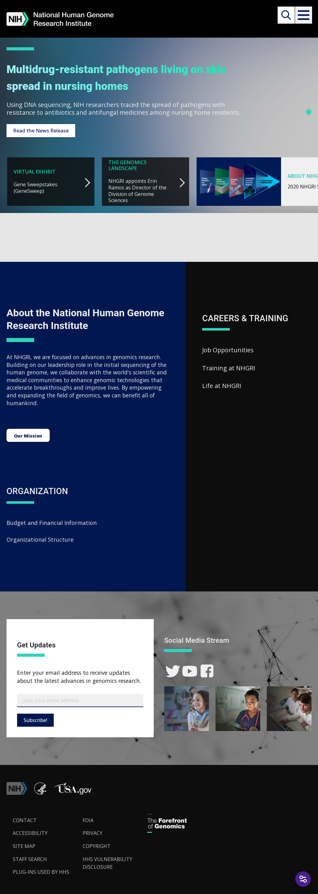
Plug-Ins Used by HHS (41, 871)
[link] (172, 670)
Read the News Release (41, 129)
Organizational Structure (40, 538)
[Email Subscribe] (80, 699)
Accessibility (30, 832)
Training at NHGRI (228, 367)
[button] (302, 15)
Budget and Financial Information (52, 521)
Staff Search (30, 858)
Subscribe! (35, 719)
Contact (25, 819)
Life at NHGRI (221, 385)
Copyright (97, 845)
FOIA (88, 819)
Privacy (92, 832)
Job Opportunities (228, 349)
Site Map (24, 845)
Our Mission (28, 434)
